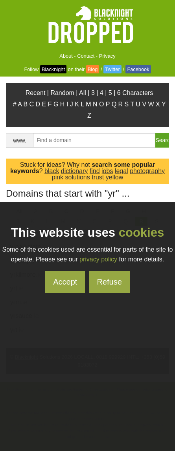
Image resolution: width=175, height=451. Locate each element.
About (65, 56)
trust (98, 177)
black (51, 171)
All (82, 92)
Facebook (138, 69)
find (95, 171)
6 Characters (135, 92)
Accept (65, 282)
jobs (107, 171)
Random (62, 92)
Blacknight (53, 69)
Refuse (109, 282)
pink (57, 177)
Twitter (112, 69)
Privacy (107, 56)
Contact (85, 56)
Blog (93, 69)
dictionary (74, 171)
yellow (114, 177)
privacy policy (98, 259)
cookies (141, 232)
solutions (77, 177)
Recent (36, 92)
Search (162, 140)
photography (147, 171)
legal (121, 171)
